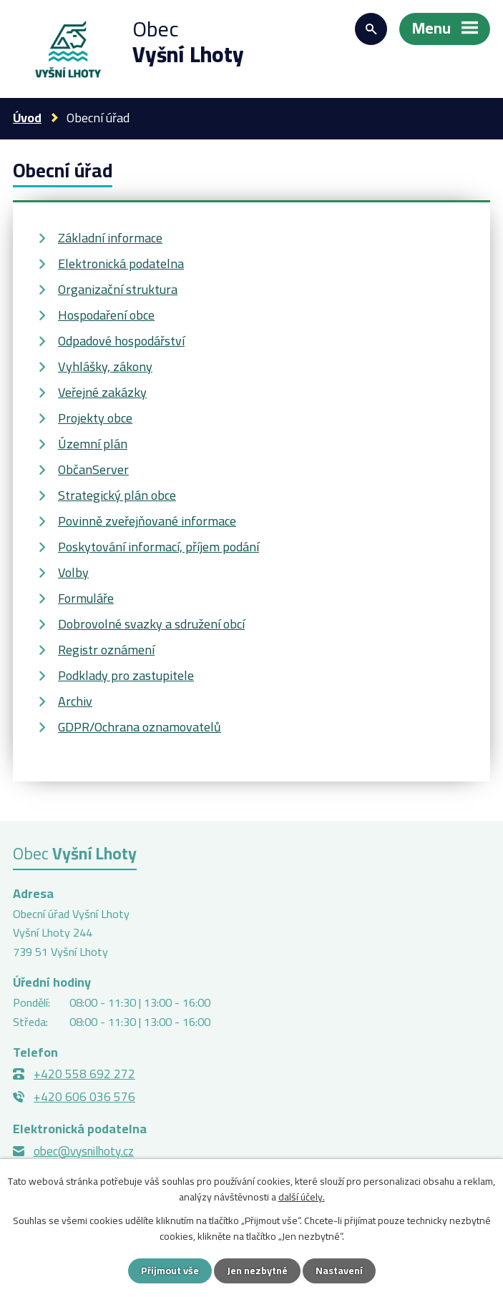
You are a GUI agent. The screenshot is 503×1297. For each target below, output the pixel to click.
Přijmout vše (170, 1270)
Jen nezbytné (257, 1270)
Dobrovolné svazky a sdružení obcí (151, 624)
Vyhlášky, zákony (105, 366)
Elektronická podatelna (121, 263)
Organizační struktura (117, 289)
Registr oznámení (106, 649)
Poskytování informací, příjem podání (158, 546)
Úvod (27, 117)
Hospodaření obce (106, 315)
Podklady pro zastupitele (126, 675)
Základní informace (110, 238)
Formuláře (86, 598)
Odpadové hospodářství (121, 340)
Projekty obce (95, 418)
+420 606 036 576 (84, 1097)
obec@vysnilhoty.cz (84, 1151)
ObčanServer (93, 469)
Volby (73, 572)
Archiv (75, 701)
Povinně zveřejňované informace (147, 521)
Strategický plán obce (117, 495)
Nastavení (339, 1270)
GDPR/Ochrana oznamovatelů (139, 727)
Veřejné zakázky (102, 392)
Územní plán (92, 443)
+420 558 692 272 (84, 1074)
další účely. (301, 1197)
